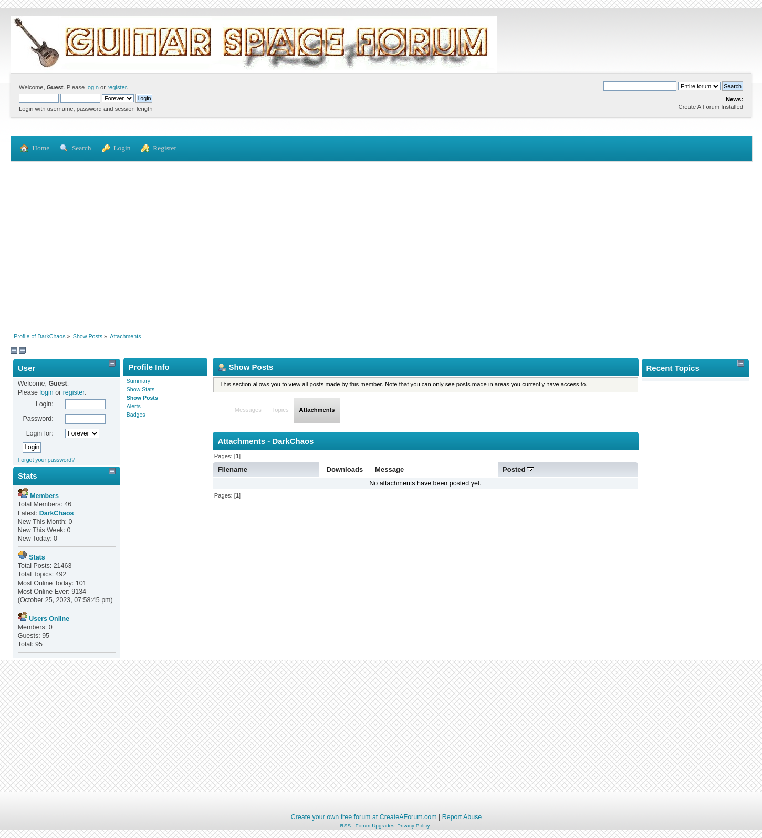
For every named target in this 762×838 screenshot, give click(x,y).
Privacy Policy (413, 826)
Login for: (40, 433)
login (92, 87)
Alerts (134, 406)
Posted (518, 469)
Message (389, 469)
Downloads (345, 469)
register (117, 87)
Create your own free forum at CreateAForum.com (364, 817)
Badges (136, 414)
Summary (138, 381)
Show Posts (142, 398)
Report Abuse (462, 817)
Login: (45, 404)
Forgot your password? (46, 460)
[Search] (639, 86)
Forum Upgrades (375, 826)
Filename (233, 469)
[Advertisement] (381, 241)
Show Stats (141, 389)
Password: (38, 418)
